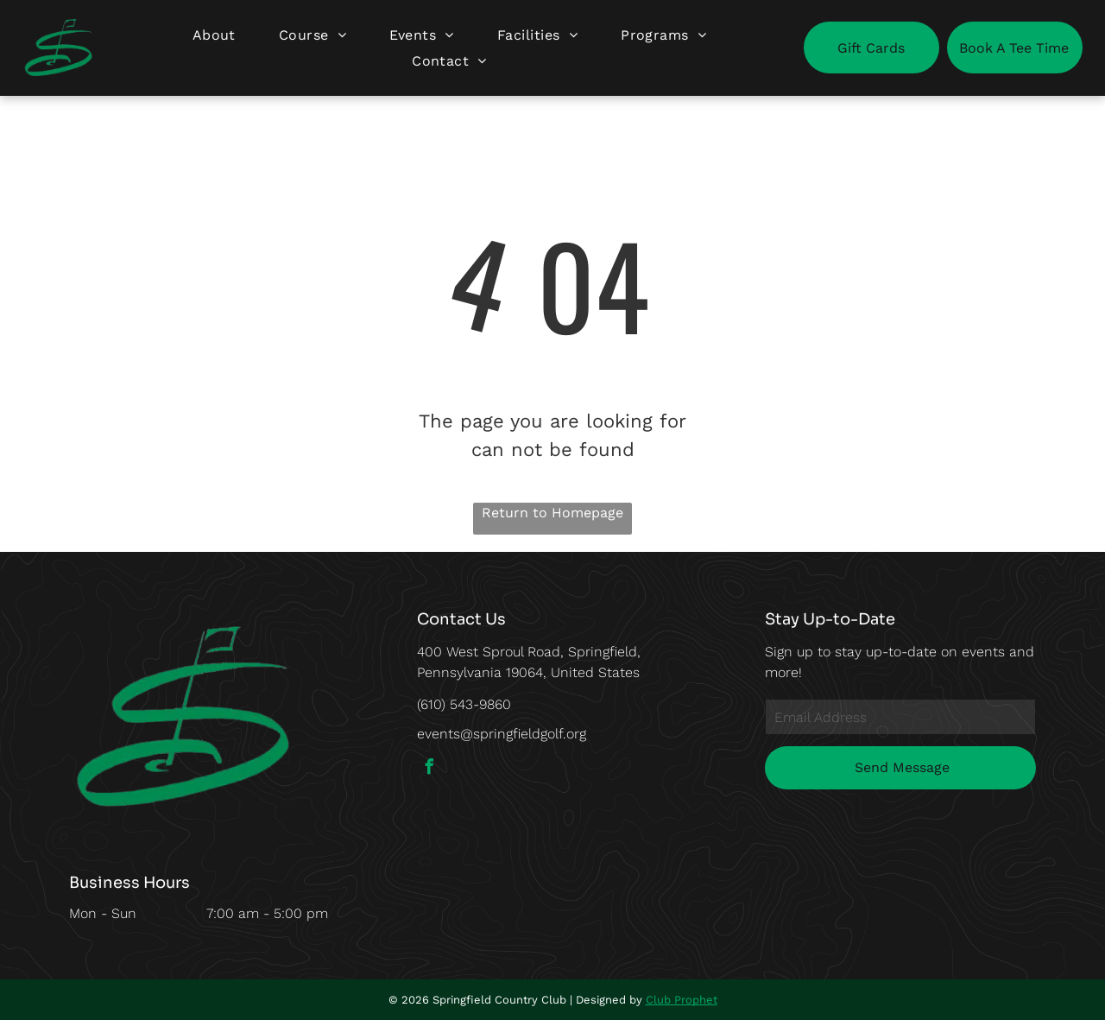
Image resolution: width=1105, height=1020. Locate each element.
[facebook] (429, 769)
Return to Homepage (552, 512)
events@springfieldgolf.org (501, 733)
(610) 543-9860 (464, 704)
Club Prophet (681, 999)
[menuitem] (214, 35)
